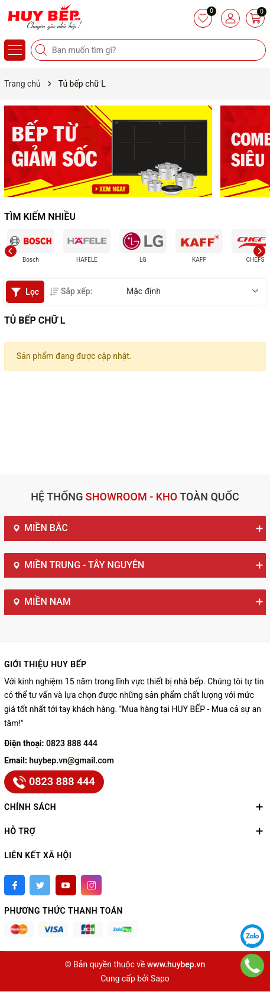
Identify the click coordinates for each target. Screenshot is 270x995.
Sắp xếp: (71, 291)
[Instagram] (91, 885)
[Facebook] (14, 885)
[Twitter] (40, 885)
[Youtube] (66, 885)
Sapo (160, 978)
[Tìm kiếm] (42, 50)
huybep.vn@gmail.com (71, 760)
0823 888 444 (71, 743)
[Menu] (14, 50)
